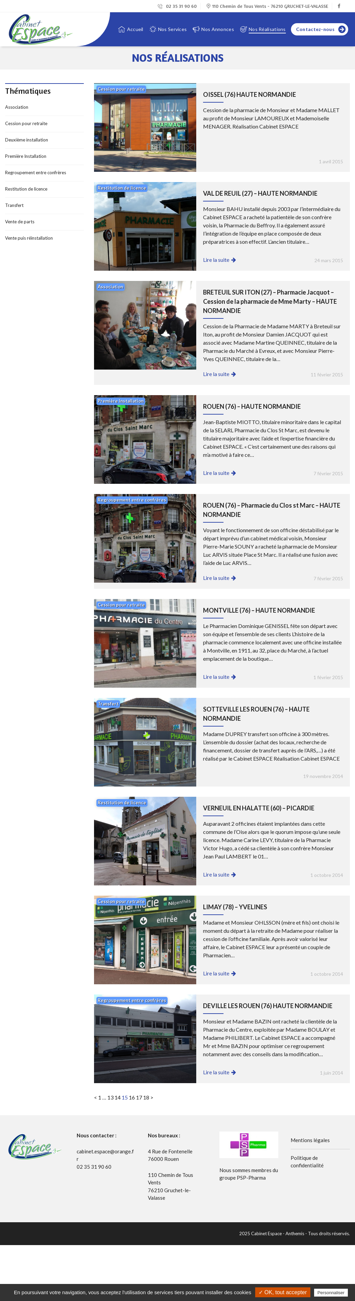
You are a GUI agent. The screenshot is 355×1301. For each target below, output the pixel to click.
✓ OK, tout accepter (283, 1292)
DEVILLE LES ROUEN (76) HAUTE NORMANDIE (268, 1006)
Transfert (14, 205)
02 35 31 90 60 (177, 6)
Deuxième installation (26, 140)
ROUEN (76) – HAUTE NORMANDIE (252, 406)
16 (132, 1097)
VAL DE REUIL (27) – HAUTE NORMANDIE (260, 193)
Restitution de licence (26, 189)
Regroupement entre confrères (35, 172)
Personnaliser (331, 1292)
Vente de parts (19, 221)
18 (146, 1097)
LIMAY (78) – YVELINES (235, 907)
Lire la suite (216, 259)
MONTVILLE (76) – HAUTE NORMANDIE (259, 610)
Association (16, 107)
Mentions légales (310, 1140)
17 (139, 1097)
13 (110, 1097)
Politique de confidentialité (307, 1162)
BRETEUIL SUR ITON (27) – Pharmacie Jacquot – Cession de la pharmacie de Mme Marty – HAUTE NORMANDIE (270, 301)
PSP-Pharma (251, 1178)
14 (117, 1097)
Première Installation (25, 156)
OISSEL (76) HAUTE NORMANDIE (249, 94)
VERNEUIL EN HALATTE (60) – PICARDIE (258, 808)
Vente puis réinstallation (29, 238)
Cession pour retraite (26, 123)
